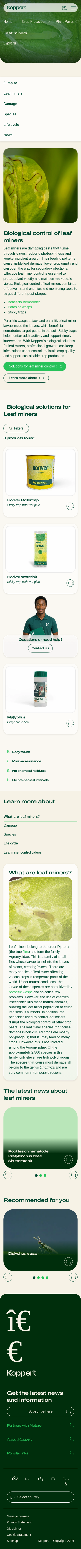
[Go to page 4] (47, 1277)
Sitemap (12, 1540)
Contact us (40, 648)
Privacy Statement (19, 1522)
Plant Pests (65, 21)
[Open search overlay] (64, 8)
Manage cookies (18, 1516)
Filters (16, 428)
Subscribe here (50, 1411)
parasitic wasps (21, 992)
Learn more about (26, 378)
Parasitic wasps (20, 307)
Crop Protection (34, 21)
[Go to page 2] (40, 1175)
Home (8, 21)
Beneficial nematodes (24, 302)
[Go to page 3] (45, 1175)
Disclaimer (14, 1528)
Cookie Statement (19, 1534)
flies (26, 952)
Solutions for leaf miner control (35, 366)
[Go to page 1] (36, 1175)
